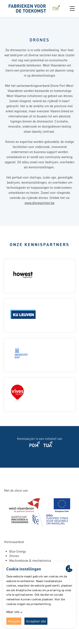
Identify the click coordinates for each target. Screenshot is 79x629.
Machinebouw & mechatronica (30, 561)
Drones (14, 556)
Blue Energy (17, 551)
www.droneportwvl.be (40, 203)
